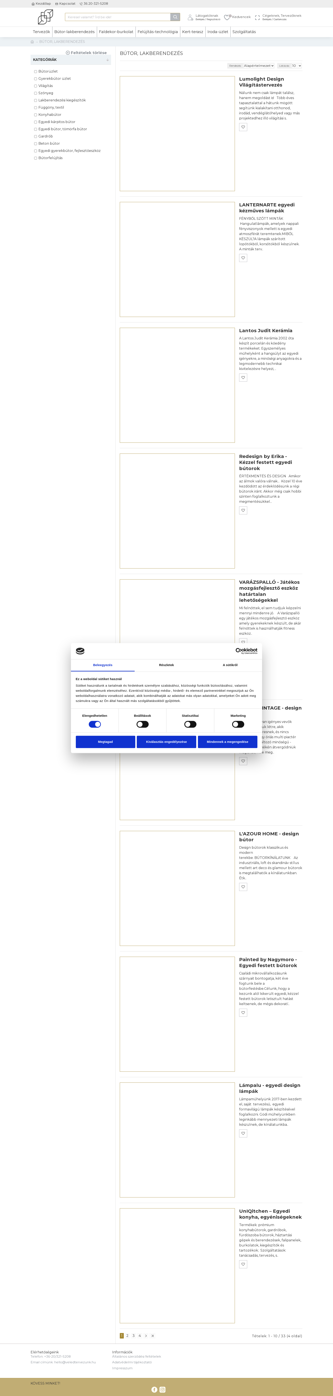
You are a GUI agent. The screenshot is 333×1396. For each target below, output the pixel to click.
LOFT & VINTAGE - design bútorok (270, 711)
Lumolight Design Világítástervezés (261, 82)
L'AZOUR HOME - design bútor (269, 837)
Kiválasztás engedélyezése (166, 742)
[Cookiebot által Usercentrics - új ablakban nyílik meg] (238, 651)
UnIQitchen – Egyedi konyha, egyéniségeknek (270, 1214)
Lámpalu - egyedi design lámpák (270, 1088)
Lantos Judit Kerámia (265, 330)
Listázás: (286, 65)
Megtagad (105, 742)
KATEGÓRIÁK (45, 60)
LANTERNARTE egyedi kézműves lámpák (267, 208)
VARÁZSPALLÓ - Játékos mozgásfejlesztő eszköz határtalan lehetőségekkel (269, 591)
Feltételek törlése (89, 52)
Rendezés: (243, 65)
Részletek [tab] (166, 665)
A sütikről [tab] (230, 665)
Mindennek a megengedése (227, 742)
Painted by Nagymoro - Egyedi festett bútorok (268, 963)
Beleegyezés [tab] (102, 665)
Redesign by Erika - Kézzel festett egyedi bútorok (265, 462)
